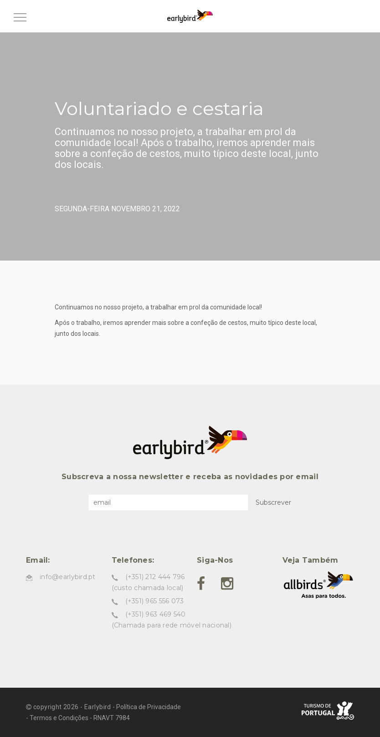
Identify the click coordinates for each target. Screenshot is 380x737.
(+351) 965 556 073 (154, 601)
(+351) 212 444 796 (155, 577)
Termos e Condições (59, 717)
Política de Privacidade (148, 707)
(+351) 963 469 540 (155, 614)
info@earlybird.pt (68, 577)
